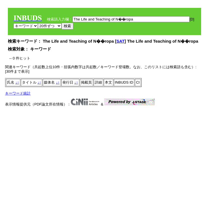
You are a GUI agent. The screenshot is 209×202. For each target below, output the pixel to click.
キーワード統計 (18, 93)
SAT (120, 41)
